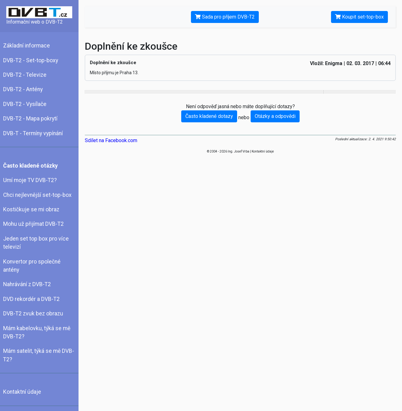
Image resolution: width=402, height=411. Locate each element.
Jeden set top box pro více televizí (36, 243)
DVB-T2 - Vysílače (24, 104)
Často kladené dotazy (209, 116)
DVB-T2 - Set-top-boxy (30, 60)
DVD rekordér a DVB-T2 (31, 299)
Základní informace (26, 45)
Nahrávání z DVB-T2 (27, 284)
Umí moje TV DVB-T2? (30, 180)
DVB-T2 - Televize (24, 75)
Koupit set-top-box (359, 17)
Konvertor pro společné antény (32, 265)
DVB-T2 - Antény (23, 89)
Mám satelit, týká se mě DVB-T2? (38, 355)
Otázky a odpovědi (275, 116)
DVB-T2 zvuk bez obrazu (33, 313)
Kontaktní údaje (22, 392)
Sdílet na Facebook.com (111, 140)
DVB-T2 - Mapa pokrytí (30, 118)
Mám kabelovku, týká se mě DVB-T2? (36, 332)
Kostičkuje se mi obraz (31, 209)
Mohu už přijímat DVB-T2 (33, 224)
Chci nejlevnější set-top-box (37, 195)
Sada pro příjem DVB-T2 (225, 17)
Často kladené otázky (30, 166)
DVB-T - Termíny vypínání (33, 133)
